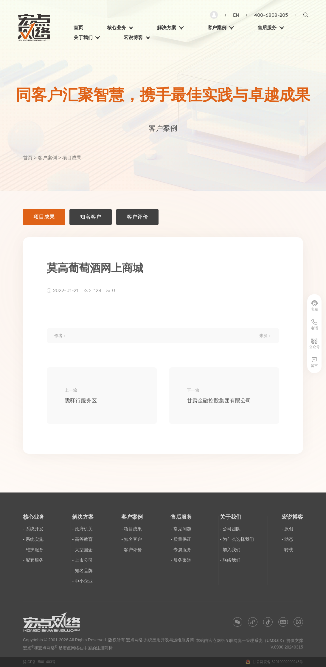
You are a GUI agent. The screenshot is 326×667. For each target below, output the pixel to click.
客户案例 (47, 157)
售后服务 (181, 517)
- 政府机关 (82, 528)
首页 (27, 157)
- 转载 (287, 549)
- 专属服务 (180, 549)
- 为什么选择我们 (237, 539)
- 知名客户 (131, 539)
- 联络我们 (230, 560)
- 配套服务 (33, 560)
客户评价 (137, 217)
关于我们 (230, 517)
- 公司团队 (230, 528)
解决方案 (83, 517)
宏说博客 (292, 517)
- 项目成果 (131, 528)
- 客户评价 (131, 549)
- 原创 (287, 528)
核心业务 (33, 517)
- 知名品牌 (82, 570)
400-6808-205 (271, 15)
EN (236, 15)
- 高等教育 (82, 539)
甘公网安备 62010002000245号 (274, 662)
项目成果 (44, 217)
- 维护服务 (33, 549)
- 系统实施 (33, 539)
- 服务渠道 (180, 560)
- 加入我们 (230, 549)
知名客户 (90, 217)
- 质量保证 (180, 539)
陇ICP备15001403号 (39, 662)
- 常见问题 (180, 528)
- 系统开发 (33, 528)
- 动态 (287, 539)
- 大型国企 (82, 549)
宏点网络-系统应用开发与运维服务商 (160, 639)
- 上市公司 (82, 560)
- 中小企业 (82, 580)
